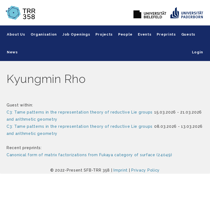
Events (144, 34)
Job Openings (76, 34)
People (125, 34)
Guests (188, 34)
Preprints (166, 34)
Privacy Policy (145, 170)
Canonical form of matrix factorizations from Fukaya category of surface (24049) (89, 155)
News (12, 52)
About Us (16, 34)
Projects (104, 34)
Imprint (120, 170)
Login (197, 52)
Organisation (44, 34)
